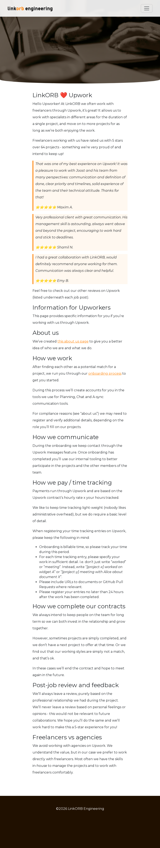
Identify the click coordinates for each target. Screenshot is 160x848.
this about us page (73, 341)
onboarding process (104, 373)
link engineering (30, 8)
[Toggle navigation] (146, 8)
